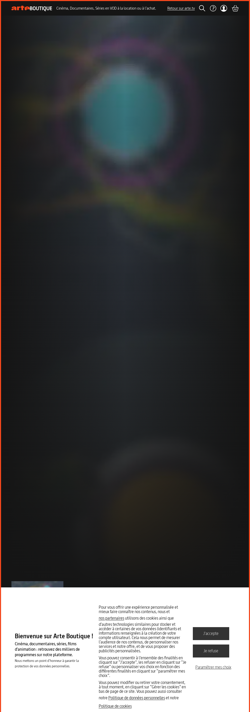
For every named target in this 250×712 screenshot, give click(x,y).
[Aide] (212, 8)
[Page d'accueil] (31, 8)
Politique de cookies (115, 706)
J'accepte (211, 633)
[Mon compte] (223, 8)
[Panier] (235, 8)
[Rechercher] (202, 8)
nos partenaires (111, 618)
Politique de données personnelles (136, 698)
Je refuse (210, 651)
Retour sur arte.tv (181, 8)
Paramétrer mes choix (213, 667)
